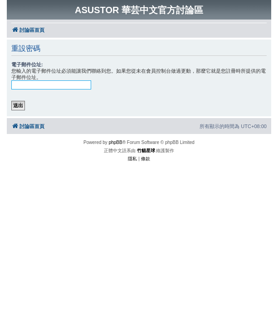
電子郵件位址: (27, 64)
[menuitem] (132, 159)
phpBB (115, 142)
